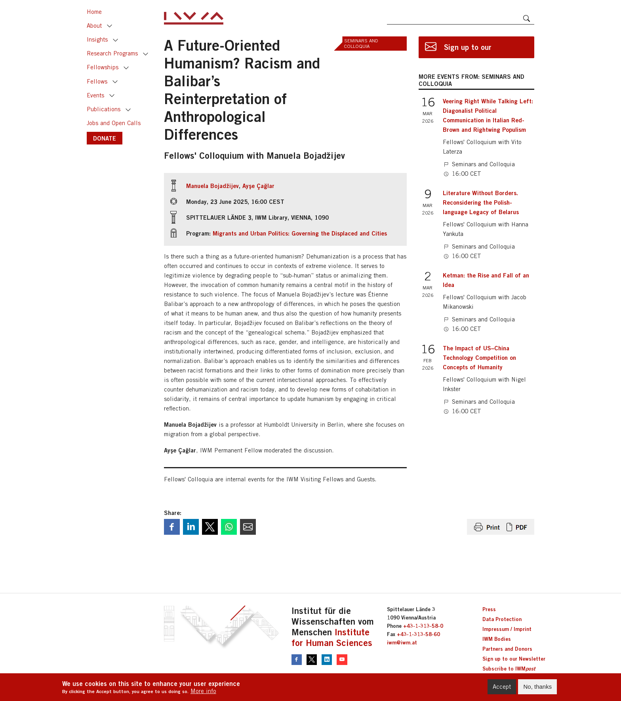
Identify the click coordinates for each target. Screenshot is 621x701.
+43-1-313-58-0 (423, 626)
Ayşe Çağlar (258, 185)
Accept (502, 687)
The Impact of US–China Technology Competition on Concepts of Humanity (479, 357)
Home (94, 11)
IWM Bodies (496, 639)
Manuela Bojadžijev (212, 185)
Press (489, 609)
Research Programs (112, 53)
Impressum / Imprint (506, 629)
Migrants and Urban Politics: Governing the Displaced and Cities (300, 233)
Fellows (97, 81)
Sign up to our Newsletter (513, 658)
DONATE (104, 138)
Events (95, 95)
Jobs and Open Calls (114, 123)
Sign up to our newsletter (467, 50)
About (94, 25)
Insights (97, 39)
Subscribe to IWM (508, 668)
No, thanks (537, 687)
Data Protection (502, 619)
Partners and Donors (507, 649)
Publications (103, 109)
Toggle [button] (109, 26)
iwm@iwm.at (402, 642)
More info (203, 692)
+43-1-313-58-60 (418, 634)
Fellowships (102, 67)
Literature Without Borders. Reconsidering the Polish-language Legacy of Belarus (481, 202)
